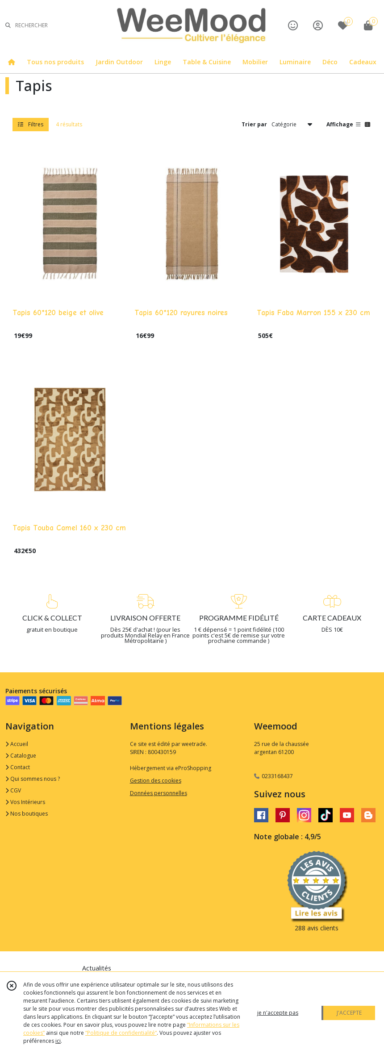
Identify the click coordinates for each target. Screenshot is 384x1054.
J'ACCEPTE (349, 1013)
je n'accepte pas (277, 1013)
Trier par (254, 124)
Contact (17, 767)
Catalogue (20, 755)
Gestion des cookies (155, 780)
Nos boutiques (26, 813)
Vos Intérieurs (25, 802)
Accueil (16, 744)
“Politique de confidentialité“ (121, 1033)
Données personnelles (158, 793)
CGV (13, 790)
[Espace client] (318, 25)
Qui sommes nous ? (32, 779)
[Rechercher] (8, 25)
